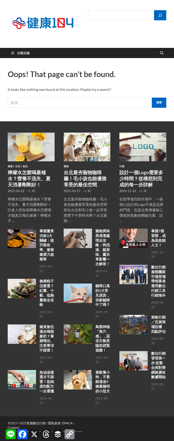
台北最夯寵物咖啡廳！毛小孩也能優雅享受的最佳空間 (85, 178)
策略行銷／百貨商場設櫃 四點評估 (158, 324)
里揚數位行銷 (36, 423)
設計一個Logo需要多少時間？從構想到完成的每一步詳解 (141, 178)
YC (33, 191)
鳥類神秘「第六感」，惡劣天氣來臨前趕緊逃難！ (102, 338)
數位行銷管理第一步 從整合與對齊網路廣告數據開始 (158, 365)
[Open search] (161, 53)
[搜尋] (160, 15)
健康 (10, 166)
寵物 (66, 166)
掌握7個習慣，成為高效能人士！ (158, 238)
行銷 (121, 166)
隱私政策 (54, 423)
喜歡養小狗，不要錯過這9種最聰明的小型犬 (102, 381)
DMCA (67, 423)
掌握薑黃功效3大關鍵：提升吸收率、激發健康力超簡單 (46, 245)
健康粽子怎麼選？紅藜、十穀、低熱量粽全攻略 (46, 293)
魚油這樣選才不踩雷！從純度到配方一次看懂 (46, 381)
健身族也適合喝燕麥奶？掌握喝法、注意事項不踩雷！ (46, 338)
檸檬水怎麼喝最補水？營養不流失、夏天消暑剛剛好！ (29, 178)
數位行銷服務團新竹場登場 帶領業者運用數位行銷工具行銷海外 (158, 281)
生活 (17, 166)
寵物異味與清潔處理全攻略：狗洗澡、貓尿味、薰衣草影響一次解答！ (102, 247)
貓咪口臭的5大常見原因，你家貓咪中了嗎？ (102, 295)
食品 (25, 166)
